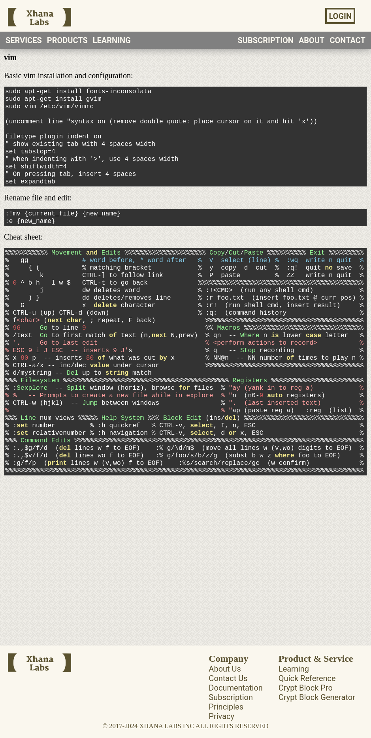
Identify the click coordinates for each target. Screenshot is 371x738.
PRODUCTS (67, 40)
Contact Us (228, 686)
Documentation (236, 696)
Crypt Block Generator (317, 705)
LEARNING (112, 40)
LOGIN (340, 16)
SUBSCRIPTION (266, 40)
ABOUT (312, 40)
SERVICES (24, 40)
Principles (226, 715)
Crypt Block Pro (306, 696)
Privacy (221, 724)
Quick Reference (307, 686)
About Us (225, 677)
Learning (294, 677)
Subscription (231, 705)
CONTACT (347, 40)
